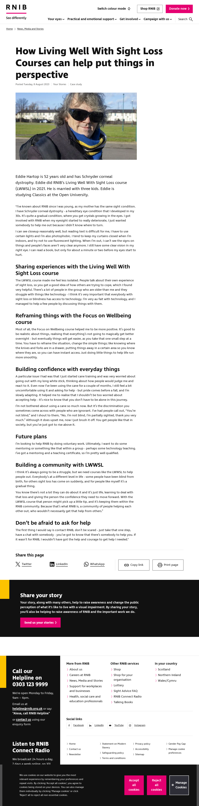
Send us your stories (40, 623)
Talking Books (123, 702)
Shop (117, 669)
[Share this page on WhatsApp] (99, 564)
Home (9, 29)
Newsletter (75, 754)
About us (75, 669)
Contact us (75, 749)
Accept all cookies (134, 785)
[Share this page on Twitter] (31, 564)
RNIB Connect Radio (128, 697)
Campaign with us (158, 19)
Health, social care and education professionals (85, 699)
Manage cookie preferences (177, 751)
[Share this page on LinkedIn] (65, 564)
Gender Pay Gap (177, 744)
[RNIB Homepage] (16, 14)
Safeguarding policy (113, 753)
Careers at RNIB (79, 675)
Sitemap (139, 754)
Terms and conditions (114, 758)
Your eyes (56, 19)
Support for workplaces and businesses (85, 688)
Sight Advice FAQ (126, 691)
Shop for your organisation (123, 677)
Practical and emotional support (92, 19)
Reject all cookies (156, 785)
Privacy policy (142, 744)
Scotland (164, 669)
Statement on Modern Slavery (114, 745)
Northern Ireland (169, 675)
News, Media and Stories (30, 29)
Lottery (119, 685)
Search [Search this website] (185, 19)
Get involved (130, 19)
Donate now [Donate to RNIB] (179, 9)
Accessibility (142, 749)
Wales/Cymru (167, 681)
